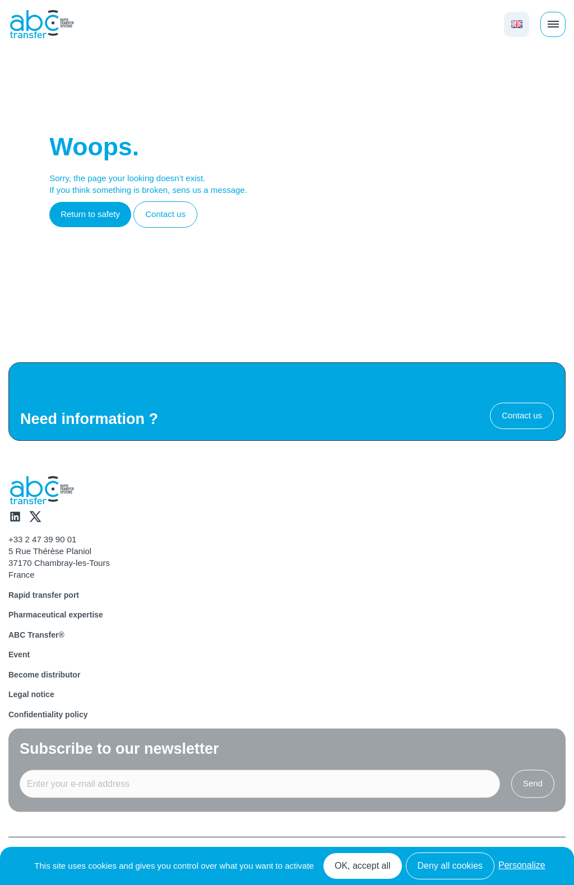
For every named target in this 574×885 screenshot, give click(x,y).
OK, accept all (363, 865)
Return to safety (90, 214)
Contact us (165, 214)
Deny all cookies (450, 865)
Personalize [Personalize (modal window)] (521, 865)
